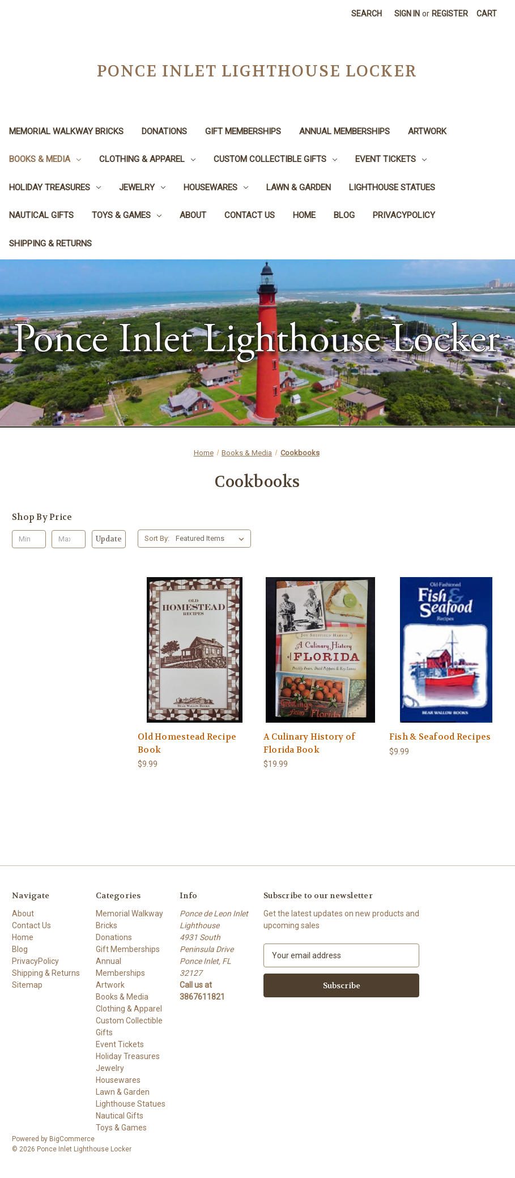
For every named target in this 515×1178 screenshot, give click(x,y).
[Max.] (69, 539)
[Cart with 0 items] (486, 14)
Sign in (407, 13)
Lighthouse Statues (392, 187)
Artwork (427, 131)
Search (366, 13)
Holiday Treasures (55, 187)
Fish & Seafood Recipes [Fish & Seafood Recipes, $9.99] (440, 736)
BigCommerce (72, 1139)
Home (304, 215)
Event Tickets (391, 159)
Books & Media (45, 159)
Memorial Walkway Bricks (66, 131)
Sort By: (156, 538)
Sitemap (27, 984)
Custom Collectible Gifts (275, 159)
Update (109, 539)
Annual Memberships (344, 131)
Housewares (216, 187)
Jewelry (142, 187)
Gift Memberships (243, 131)
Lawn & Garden (298, 187)
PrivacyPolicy (404, 215)
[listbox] (212, 538)
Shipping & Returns (50, 243)
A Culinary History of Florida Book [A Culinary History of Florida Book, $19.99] (309, 743)
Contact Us (249, 215)
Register (450, 13)
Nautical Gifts (41, 215)
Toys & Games (126, 215)
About (193, 215)
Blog (344, 215)
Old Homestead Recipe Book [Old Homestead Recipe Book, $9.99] (187, 743)
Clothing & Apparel (147, 159)
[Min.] (29, 539)
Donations (164, 131)
